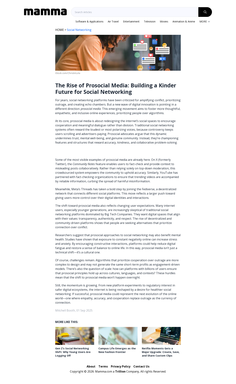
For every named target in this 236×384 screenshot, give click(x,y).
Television (149, 21)
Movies (164, 21)
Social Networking (79, 30)
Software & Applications (89, 21)
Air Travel (113, 21)
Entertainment (131, 21)
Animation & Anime (184, 21)
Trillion (120, 371)
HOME (59, 30)
